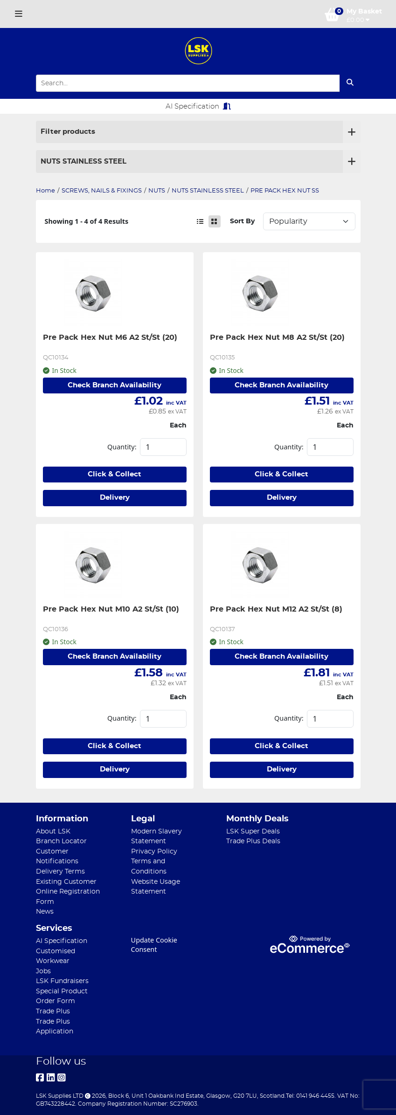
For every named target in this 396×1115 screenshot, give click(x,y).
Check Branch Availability (114, 385)
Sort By (242, 221)
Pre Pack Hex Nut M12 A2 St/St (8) (276, 609)
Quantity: (121, 446)
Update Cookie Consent (154, 945)
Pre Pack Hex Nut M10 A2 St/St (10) (111, 609)
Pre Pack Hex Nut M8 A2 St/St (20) (277, 337)
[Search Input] (188, 83)
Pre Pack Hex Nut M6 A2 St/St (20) (110, 337)
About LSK (53, 831)
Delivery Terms (60, 871)
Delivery (115, 497)
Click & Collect (114, 474)
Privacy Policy (154, 851)
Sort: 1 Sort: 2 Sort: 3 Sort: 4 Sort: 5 (309, 221)
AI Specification (198, 106)
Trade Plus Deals (253, 841)
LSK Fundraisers (62, 980)
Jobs (43, 971)
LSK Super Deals (253, 831)
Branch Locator (61, 841)
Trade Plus (53, 1011)
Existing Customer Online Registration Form (68, 891)
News (45, 911)
